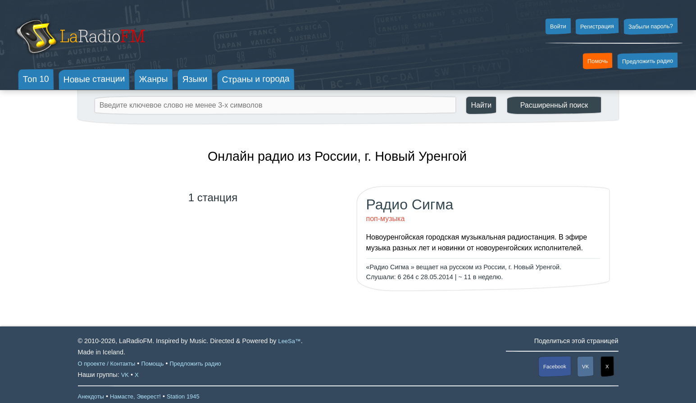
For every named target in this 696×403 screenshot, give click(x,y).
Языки (195, 79)
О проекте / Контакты (107, 363)
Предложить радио (647, 61)
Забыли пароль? (650, 26)
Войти (558, 26)
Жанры (153, 79)
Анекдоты (91, 396)
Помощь (152, 363)
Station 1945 (183, 396)
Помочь (597, 61)
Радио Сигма (410, 204)
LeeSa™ (289, 341)
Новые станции (94, 79)
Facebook (554, 367)
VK (585, 366)
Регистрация (597, 26)
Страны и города (255, 79)
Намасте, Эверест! (135, 396)
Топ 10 (36, 79)
